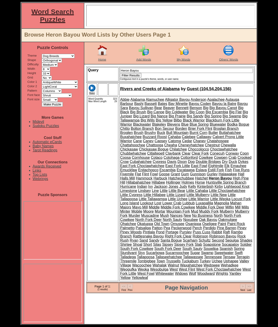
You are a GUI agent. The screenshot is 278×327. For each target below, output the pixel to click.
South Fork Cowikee (136, 249)
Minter (125, 211)
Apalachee (216, 99)
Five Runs (241, 170)
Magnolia (221, 203)
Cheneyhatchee (191, 145)
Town (160, 261)
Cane (137, 141)
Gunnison (198, 174)
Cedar (187, 141)
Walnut (173, 265)
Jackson (160, 186)
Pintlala (149, 232)
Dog (191, 162)
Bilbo (178, 120)
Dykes (243, 162)
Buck (161, 133)
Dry (225, 162)
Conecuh (217, 153)
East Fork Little (177, 166)
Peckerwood (181, 228)
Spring (239, 249)
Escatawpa (186, 170)
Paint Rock (236, 224)
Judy (183, 186)
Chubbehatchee (133, 153)
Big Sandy (195, 116)
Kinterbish (205, 186)
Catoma (174, 141)
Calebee (189, 137)
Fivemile (127, 174)
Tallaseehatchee (168, 257)
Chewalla (228, 145)
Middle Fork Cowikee (178, 207)
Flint (145, 174)
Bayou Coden (200, 104)
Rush (124, 240)
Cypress (159, 162)
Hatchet (201, 178)
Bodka (232, 124)
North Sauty (172, 220)
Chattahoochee (132, 145)
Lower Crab (171, 203)
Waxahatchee (191, 265)
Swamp (207, 253)
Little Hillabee (154, 195)
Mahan (235, 203)
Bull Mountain (177, 133)
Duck (233, 162)
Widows (181, 273)
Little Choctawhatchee (227, 191)
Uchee (217, 261)
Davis (171, 162)
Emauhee (238, 166)
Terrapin (243, 257)
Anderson (199, 99)
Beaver (169, 108)
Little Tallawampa (153, 199)
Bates (162, 104)
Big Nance (159, 116)
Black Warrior (194, 120)
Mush (164, 215)
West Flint (187, 269)
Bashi (138, 104)
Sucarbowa (155, 253)
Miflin (229, 207)
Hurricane (128, 186)
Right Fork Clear (178, 236)
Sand (143, 240)
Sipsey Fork (183, 244)
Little (164, 191)
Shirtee (126, 244)
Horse (200, 182)
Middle (154, 207)
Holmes (187, 182)
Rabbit (216, 232)
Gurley (212, 174)
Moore (148, 211)
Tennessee (213, 257)
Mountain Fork (178, 211)
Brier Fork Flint (200, 128)
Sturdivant (128, 253)
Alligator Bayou (177, 99)
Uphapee (230, 261)
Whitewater (164, 273)
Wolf (192, 273)
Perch (197, 228)
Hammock (144, 178)
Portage (172, 232)
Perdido (209, 228)
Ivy (150, 186)
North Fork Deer (148, 220)
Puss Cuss (201, 232)
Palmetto (127, 228)
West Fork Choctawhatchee (218, 269)
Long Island (129, 203)
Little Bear (177, 191)
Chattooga (154, 145)
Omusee (177, 224)
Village (125, 265)
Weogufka (128, 269)
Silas (157, 244)
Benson (196, 108)
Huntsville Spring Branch (226, 182)
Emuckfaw (128, 170)
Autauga (232, 99)
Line (155, 191)
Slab (198, 244)
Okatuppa (145, 224)
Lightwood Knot (236, 186)
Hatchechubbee (181, 178)
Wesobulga (159, 269)
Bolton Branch (142, 128)
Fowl (154, 174)
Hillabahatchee (138, 182)
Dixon (182, 162)
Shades (246, 240)
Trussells (173, 261)
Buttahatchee (230, 133)
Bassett (150, 104)
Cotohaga (171, 157)
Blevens (173, 124)
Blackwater (142, 124)
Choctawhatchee (223, 149)
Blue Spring (199, 124)
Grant (175, 174)
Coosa (125, 157)
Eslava (201, 170)
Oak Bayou (208, 220)
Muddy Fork (209, 211)
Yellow (125, 278)
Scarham (190, 240)
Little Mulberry (198, 195)
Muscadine (150, 215)
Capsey (161, 141)
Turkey (205, 261)
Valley (244, 261)
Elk (226, 166)
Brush (138, 133)
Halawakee (228, 174)
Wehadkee (229, 265)
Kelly (192, 186)
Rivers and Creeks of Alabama (150, 89)
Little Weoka (220, 199)
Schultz (205, 240)
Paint (222, 224)
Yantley (235, 273)
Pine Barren (226, 228)
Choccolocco (198, 149)
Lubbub (188, 203)
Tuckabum (190, 261)
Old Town (161, 224)
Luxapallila (204, 203)
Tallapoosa (146, 257)
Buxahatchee (131, 137)
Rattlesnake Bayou (148, 236)
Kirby (219, 186)
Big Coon (197, 112)
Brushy (150, 133)
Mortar (160, 211)
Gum (185, 174)
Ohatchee (128, 224)
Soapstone (212, 244)
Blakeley (159, 124)
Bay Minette (178, 104)
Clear (186, 153)
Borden (181, 128)
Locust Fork (241, 199)
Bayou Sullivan (141, 108)
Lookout (146, 203)
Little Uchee (177, 199)
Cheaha (170, 145)
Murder (134, 215)
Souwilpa (210, 249)
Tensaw (229, 257)
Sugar (195, 253)
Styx (141, 253)
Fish (228, 170)
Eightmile (215, 166)
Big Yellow (164, 120)
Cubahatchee (141, 162)
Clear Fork (200, 153)
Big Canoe (155, 112)
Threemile (128, 261)
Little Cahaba (197, 191)
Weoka (143, 269)
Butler (213, 133)
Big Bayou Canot (223, 108)
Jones (173, 186)
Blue (185, 124)
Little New (219, 195)
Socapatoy (230, 244)
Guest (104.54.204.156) (209, 89)
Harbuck (160, 178)
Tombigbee (146, 261)
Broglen (126, 133)
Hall (241, 174)
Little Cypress (131, 195)
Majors (125, 207)
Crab (232, 157)
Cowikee (206, 157)
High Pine (241, 178)
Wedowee (212, 265)
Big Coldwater (176, 112)
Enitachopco (148, 170)
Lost (157, 203)
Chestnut (212, 145)
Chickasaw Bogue (153, 149)
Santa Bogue (171, 240)
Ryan (134, 240)
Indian (142, 186)
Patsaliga (143, 228)
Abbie (125, 99)
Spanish (226, 249)
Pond (160, 232)
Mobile (136, 211)
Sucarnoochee (177, 253)
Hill (122, 182)
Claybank (173, 153)
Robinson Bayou (222, 236)
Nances (176, 215)
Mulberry (227, 211)
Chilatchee (178, 149)
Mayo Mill (140, 207)
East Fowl (199, 166)
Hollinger (173, 182)
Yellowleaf (140, 278)
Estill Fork (216, 170)
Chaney (199, 141)
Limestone (128, 191)
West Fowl (145, 273)
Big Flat (235, 112)
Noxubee (190, 220)
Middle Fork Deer (210, 207)
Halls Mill (127, 178)
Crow (124, 162)
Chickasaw (129, 149)
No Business (202, 215)
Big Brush (138, 112)
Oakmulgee (227, 220)
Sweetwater (224, 253)
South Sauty (192, 249)
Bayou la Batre (224, 104)
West (174, 269)
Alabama (137, 99)
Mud (194, 211)
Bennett (182, 108)
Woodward (206, 273)
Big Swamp (231, 116)
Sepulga (232, 240)
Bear (158, 108)
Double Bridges (208, 162)
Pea (167, 228)
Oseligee (209, 224)
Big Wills (147, 120)
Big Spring (213, 116)
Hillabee (158, 182)
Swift (239, 253)
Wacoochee (142, 265)
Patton (157, 228)
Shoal (137, 244)
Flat (138, 174)
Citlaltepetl (155, 153)
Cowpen (221, 157)
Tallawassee (193, 257)
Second (218, 240)
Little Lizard (176, 195)
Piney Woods (131, 232)
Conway (232, 153)
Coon (244, 153)
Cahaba (174, 137)
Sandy (154, 240)
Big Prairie (177, 116)
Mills (245, 207)
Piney (241, 228)
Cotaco (157, 157)
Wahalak (159, 265)
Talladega (128, 257)
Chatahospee (218, 141)
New (187, 215)
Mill (237, 207)
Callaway (203, 137)
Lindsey (144, 191)
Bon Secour (164, 128)
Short (147, 244)
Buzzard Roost (155, 137)
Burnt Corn (198, 133)
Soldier (246, 244)
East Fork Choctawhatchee (142, 166)
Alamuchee (155, 99)
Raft (226, 232)
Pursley (185, 232)
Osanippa (193, 224)
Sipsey (167, 244)
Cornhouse (141, 157)
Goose (164, 174)
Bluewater (218, 124)
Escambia (167, 170)
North (218, 215)
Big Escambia (216, 112)
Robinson (200, 236)
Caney (148, 141)
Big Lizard (141, 116)
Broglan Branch (226, 128)
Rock (241, 236)
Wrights (222, 273)
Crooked (244, 157)
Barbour (126, 104)
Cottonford (189, 157)
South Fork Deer (167, 249)
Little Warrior (198, 199)
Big (205, 108)
